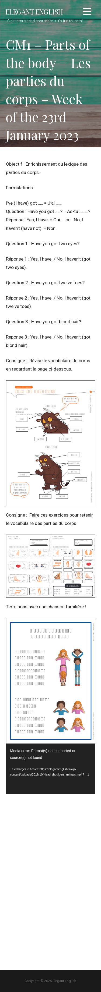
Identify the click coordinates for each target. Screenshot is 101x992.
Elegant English (34, 11)
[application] (50, 769)
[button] (87, 12)
